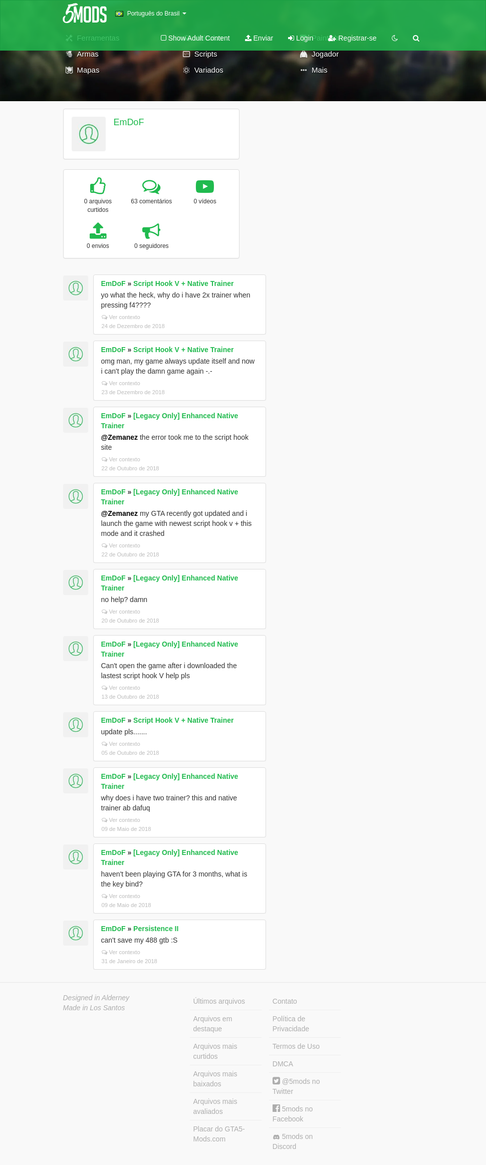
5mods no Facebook (293, 1113)
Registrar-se (352, 38)
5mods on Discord (293, 1141)
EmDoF (128, 122)
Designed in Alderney (96, 998)
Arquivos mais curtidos (215, 1051)
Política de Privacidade (291, 1024)
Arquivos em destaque (212, 1024)
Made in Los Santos (94, 1008)
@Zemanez (119, 437)
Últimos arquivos (219, 1001)
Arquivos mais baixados (215, 1079)
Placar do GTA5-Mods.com (219, 1134)
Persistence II (155, 929)
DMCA (283, 1064)
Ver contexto (121, 317)
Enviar (259, 38)
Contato (285, 1001)
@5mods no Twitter (296, 1086)
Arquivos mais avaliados (215, 1106)
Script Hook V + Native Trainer (183, 283)
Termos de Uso (296, 1046)
